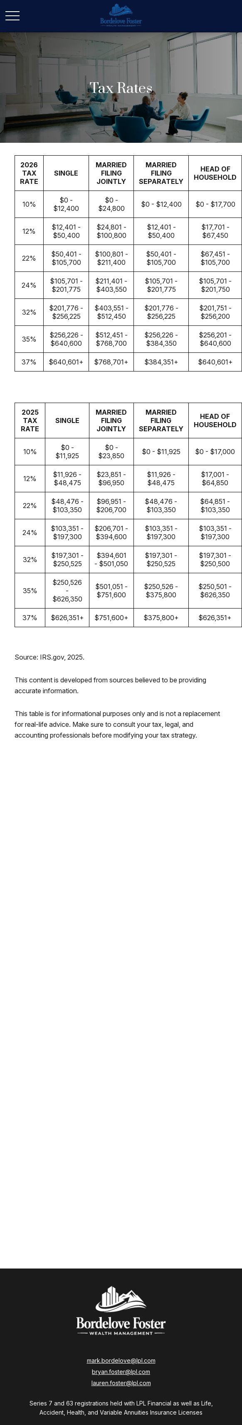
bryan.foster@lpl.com (121, 1371)
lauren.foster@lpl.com (121, 1382)
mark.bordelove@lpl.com (121, 1360)
